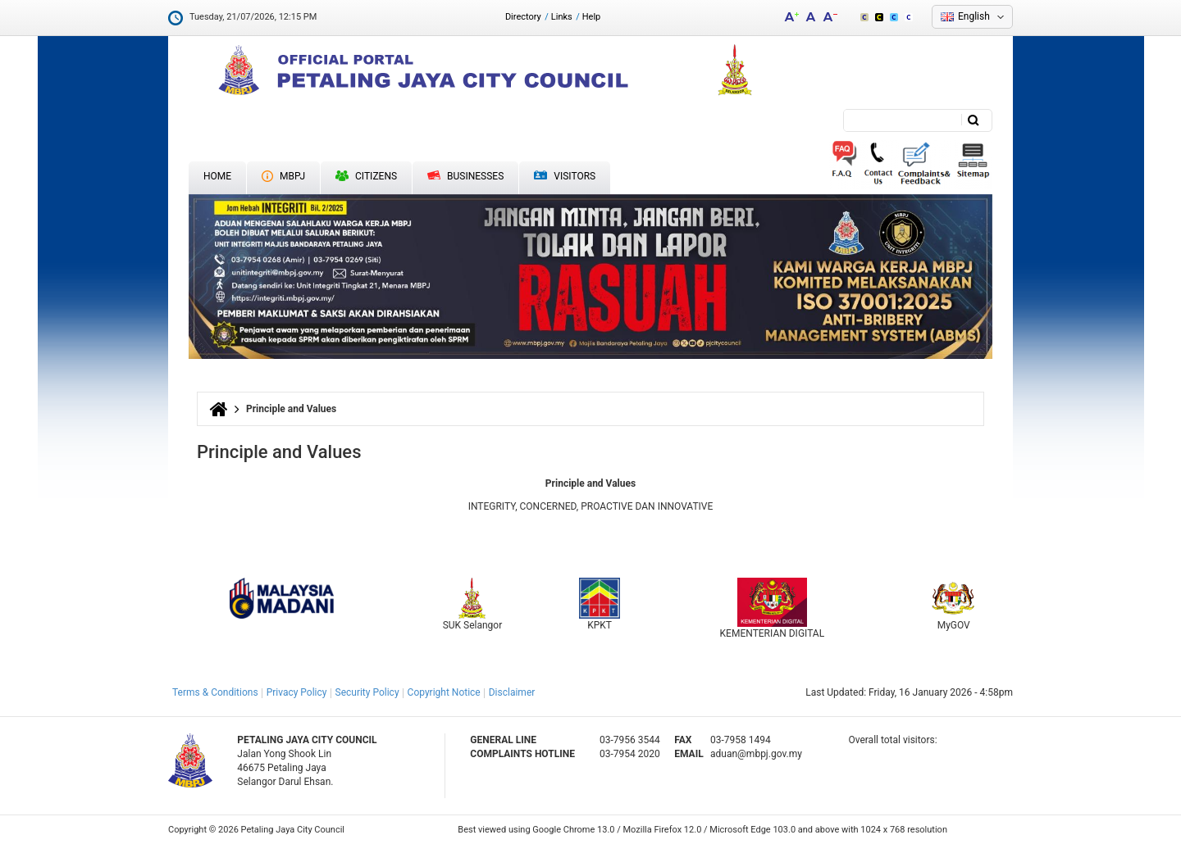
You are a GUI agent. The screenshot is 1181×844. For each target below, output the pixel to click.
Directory (523, 16)
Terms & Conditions (215, 692)
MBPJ (283, 176)
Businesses (465, 176)
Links (561, 16)
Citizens (366, 176)
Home (217, 176)
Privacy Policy (297, 692)
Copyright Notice (444, 692)
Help (591, 16)
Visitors (564, 176)
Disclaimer (512, 692)
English (974, 16)
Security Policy (367, 692)
